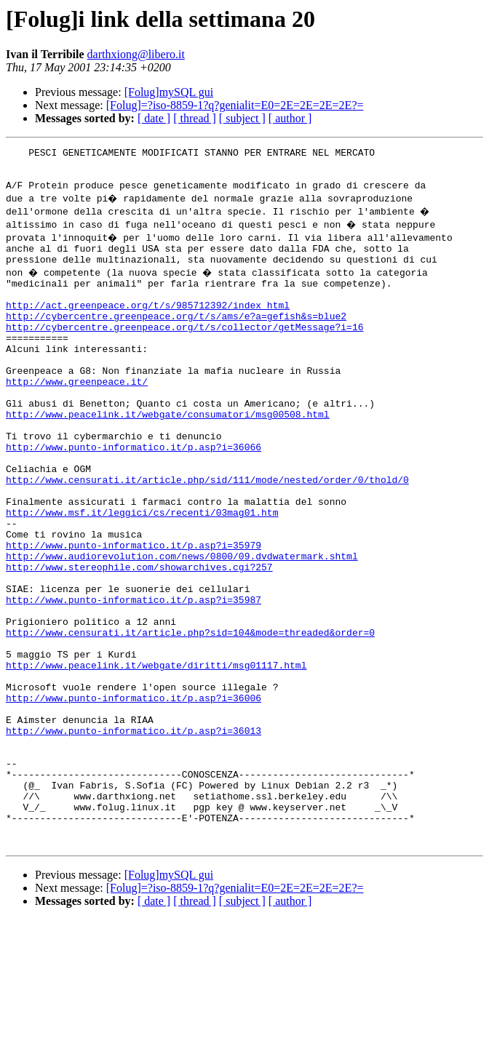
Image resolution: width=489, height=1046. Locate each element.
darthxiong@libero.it (136, 54)
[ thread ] (194, 118)
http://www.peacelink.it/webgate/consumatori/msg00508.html (168, 455)
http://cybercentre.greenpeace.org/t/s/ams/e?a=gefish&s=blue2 (176, 337)
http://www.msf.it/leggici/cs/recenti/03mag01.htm (142, 573)
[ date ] (154, 118)
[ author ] (290, 118)
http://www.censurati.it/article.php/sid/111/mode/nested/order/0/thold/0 (207, 533)
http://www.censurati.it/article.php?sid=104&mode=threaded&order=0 (190, 717)
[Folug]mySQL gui (169, 92)
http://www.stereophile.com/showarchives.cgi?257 (139, 638)
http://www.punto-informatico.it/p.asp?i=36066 (133, 494)
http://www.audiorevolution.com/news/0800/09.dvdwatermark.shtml (182, 625)
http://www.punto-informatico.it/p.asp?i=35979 (133, 612)
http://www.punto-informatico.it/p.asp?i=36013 (133, 835)
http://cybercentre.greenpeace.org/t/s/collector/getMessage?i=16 (184, 350)
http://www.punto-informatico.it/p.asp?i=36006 (133, 795)
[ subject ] (242, 118)
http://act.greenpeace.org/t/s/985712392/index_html (148, 324)
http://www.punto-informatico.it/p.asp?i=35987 (133, 677)
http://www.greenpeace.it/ (77, 416)
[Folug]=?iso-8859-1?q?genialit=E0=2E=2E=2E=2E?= (235, 105)
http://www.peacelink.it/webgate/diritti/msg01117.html (156, 756)
